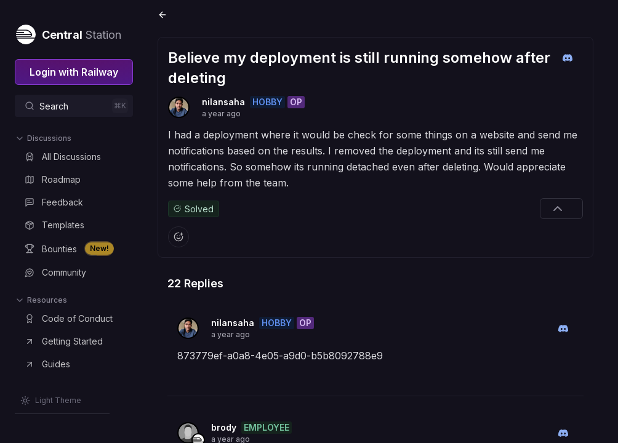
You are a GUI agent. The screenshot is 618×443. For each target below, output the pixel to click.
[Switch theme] (51, 400)
